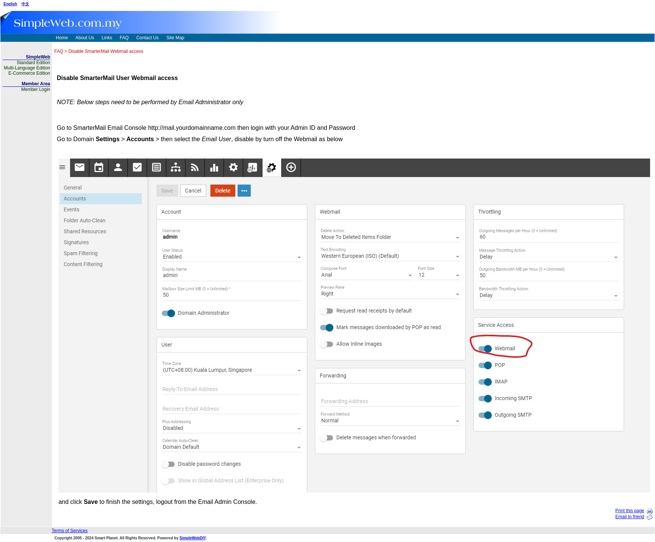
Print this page (629, 510)
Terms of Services (69, 530)
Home (62, 37)
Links (106, 37)
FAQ (124, 37)
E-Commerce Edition (29, 73)
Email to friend (629, 516)
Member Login (35, 89)
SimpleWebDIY (192, 538)
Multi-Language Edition (27, 68)
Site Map (175, 37)
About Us (84, 37)
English (10, 4)
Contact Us (147, 37)
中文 (25, 4)
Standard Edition (33, 62)
